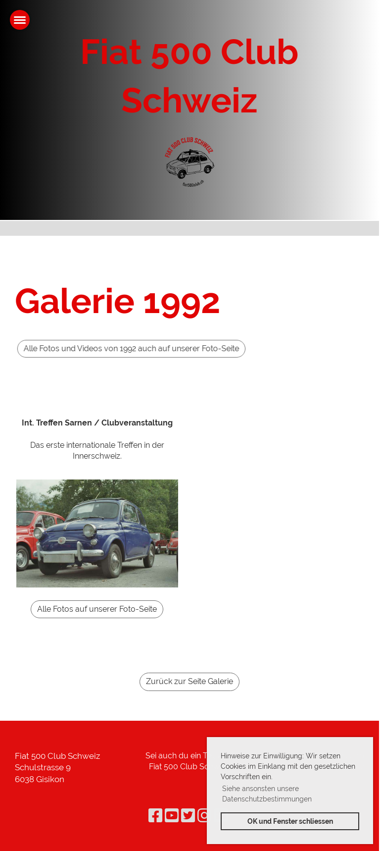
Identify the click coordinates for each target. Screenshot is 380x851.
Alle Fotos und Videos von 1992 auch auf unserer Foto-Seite (166, 348)
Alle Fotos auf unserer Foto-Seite (97, 609)
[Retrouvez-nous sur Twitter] (188, 815)
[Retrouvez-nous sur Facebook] (155, 815)
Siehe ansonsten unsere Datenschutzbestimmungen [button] (267, 794)
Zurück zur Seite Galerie (189, 681)
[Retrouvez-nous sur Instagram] (204, 815)
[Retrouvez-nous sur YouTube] (172, 815)
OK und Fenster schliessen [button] (290, 821)
